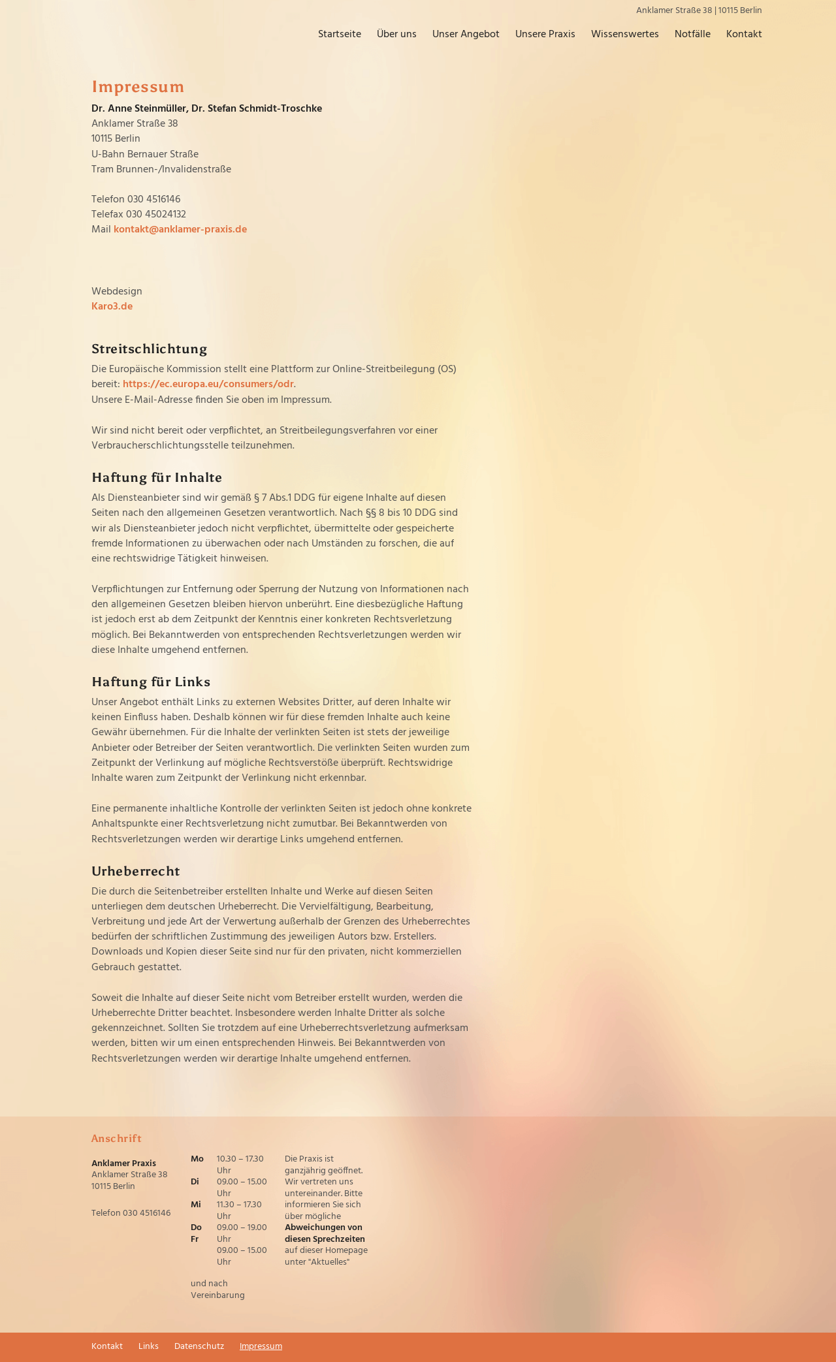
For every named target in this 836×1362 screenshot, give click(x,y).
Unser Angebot (456, 34)
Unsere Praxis (536, 34)
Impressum (261, 1347)
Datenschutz (199, 1347)
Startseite (329, 34)
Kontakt (734, 34)
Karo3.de (112, 306)
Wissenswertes (615, 34)
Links (148, 1347)
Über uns (387, 34)
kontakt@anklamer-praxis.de (180, 229)
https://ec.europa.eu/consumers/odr (208, 384)
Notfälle (683, 34)
